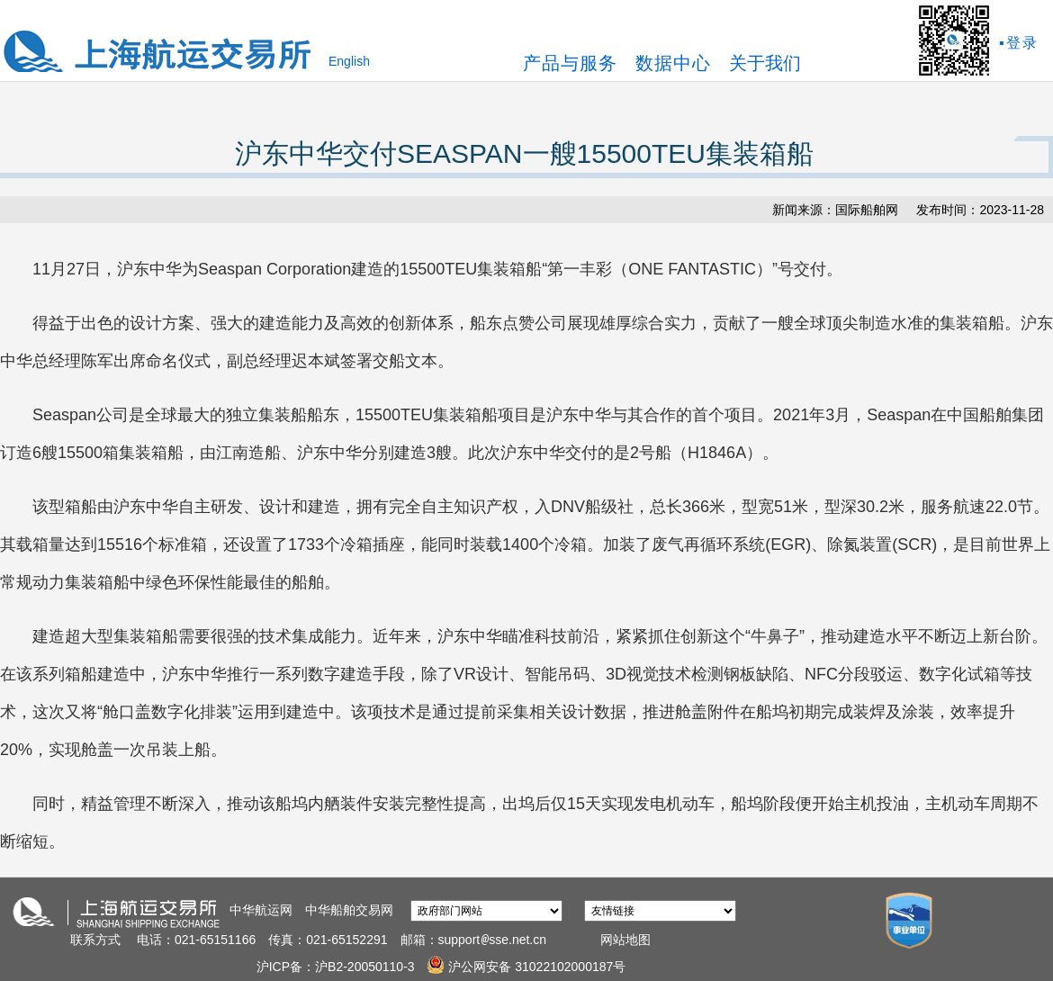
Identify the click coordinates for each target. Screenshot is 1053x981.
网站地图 (625, 939)
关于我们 (765, 63)
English (349, 61)
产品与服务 (570, 63)
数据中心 (673, 63)
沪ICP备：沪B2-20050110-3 (337, 966)
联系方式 (95, 939)
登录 (1022, 42)
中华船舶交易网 (349, 910)
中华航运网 (261, 910)
